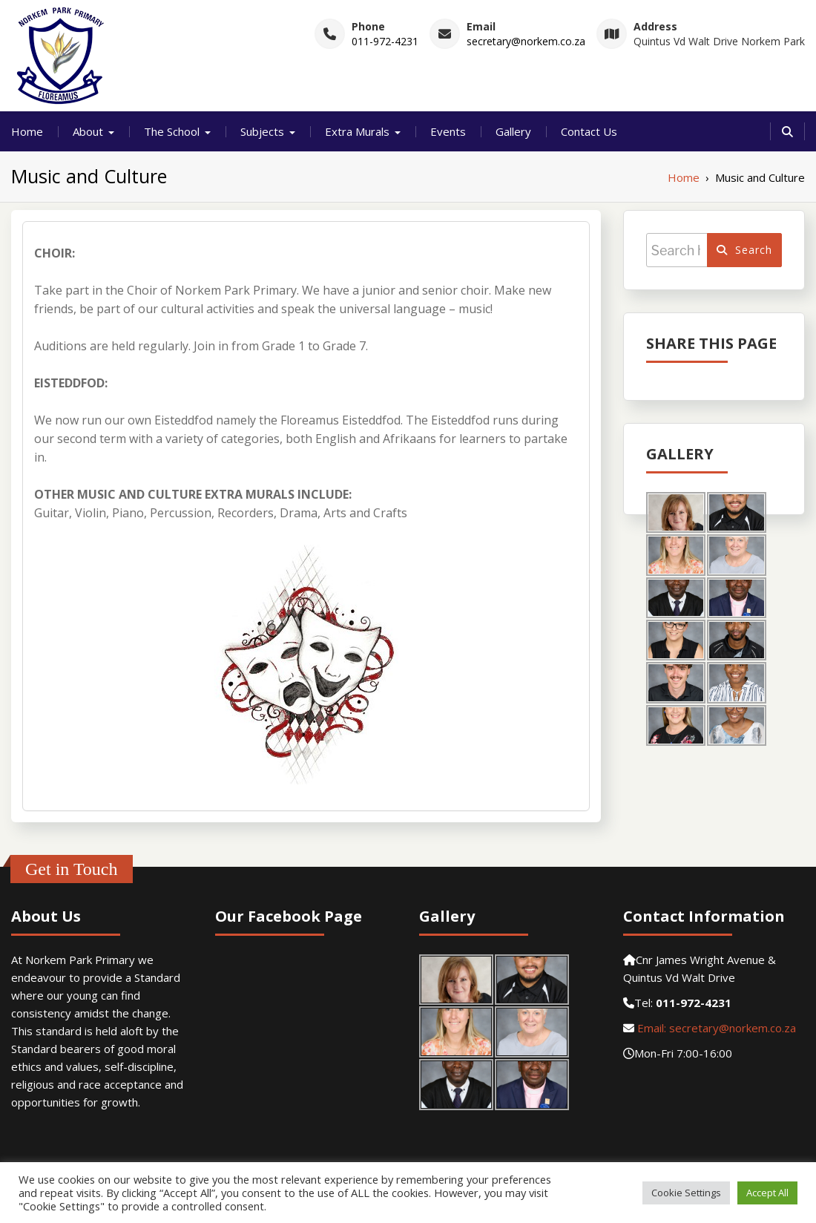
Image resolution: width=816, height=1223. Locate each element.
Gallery (513, 131)
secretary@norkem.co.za (526, 41)
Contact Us (589, 131)
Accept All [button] (767, 1192)
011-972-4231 (385, 41)
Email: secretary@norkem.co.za (715, 1027)
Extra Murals (357, 131)
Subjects (262, 131)
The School (172, 131)
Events (448, 131)
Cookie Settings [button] (686, 1192)
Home (27, 131)
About (88, 131)
